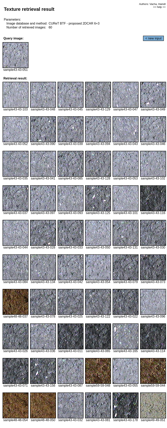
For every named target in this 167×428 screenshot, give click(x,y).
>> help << (159, 6)
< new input (153, 38)
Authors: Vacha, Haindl (152, 4)
